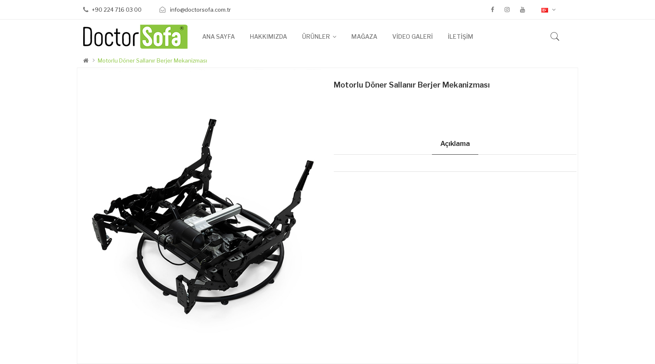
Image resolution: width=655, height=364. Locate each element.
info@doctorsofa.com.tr (200, 9)
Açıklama (455, 144)
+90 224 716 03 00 (117, 9)
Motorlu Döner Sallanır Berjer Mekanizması (152, 60)
